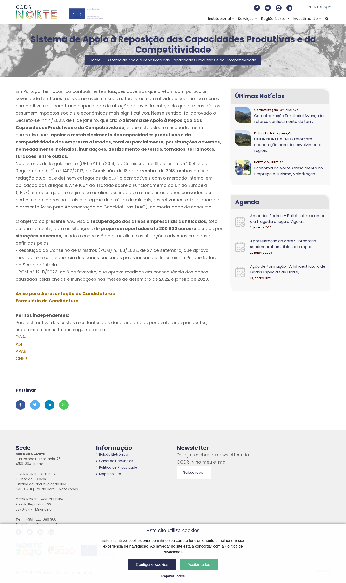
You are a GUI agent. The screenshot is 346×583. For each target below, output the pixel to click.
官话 (327, 7)
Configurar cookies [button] (152, 565)
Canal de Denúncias (114, 461)
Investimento (307, 18)
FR (314, 7)
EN (309, 7)
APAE (21, 351)
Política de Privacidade (116, 467)
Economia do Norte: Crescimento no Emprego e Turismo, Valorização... (288, 171)
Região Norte (275, 18)
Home (95, 60)
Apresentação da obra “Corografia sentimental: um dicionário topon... (283, 244)
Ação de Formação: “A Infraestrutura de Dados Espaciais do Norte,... (287, 269)
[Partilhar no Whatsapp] (64, 405)
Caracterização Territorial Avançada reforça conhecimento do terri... (289, 118)
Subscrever (194, 472)
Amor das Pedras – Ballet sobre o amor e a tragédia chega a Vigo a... (287, 218)
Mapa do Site (108, 474)
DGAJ (21, 337)
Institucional (221, 18)
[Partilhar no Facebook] (20, 405)
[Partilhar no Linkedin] (49, 405)
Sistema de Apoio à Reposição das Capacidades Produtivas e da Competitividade (181, 60)
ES (320, 7)
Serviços (247, 18)
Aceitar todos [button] (199, 565)
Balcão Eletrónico (112, 454)
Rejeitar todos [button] (173, 576)
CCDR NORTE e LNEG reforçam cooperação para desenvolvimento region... (287, 144)
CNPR (21, 359)
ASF (19, 344)
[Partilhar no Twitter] (35, 405)
